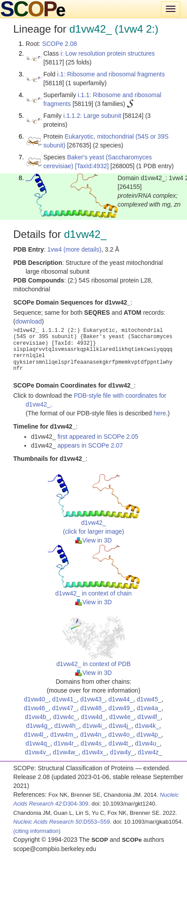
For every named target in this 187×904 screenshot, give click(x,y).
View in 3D (93, 540)
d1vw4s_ (92, 743)
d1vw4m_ (63, 734)
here (159, 413)
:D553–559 (61, 821)
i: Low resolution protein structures (108, 53)
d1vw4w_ (65, 752)
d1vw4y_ (122, 752)
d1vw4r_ (65, 743)
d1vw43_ (92, 699)
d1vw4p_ (149, 734)
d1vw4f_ (148, 716)
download (28, 321)
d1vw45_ (149, 699)
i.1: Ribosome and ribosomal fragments (111, 74)
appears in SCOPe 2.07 (90, 445)
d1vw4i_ (94, 725)
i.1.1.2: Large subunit (92, 115)
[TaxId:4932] (92, 166)
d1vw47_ (64, 708)
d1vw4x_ (94, 752)
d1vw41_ (64, 699)
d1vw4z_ (150, 752)
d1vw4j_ (120, 725)
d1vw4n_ (92, 734)
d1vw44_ (120, 699)
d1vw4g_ (38, 725)
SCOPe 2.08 (59, 43)
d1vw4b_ (37, 716)
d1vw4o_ (120, 734)
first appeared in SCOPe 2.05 (97, 436)
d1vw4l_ (35, 734)
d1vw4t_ (119, 743)
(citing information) (37, 831)
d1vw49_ (120, 708)
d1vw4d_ (93, 716)
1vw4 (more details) (74, 249)
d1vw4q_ (38, 743)
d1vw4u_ (147, 743)
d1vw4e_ (121, 716)
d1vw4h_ (66, 725)
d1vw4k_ (147, 725)
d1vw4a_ (149, 708)
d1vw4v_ (37, 752)
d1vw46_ (36, 708)
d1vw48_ (92, 708)
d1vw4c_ (65, 716)
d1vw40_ (36, 699)
